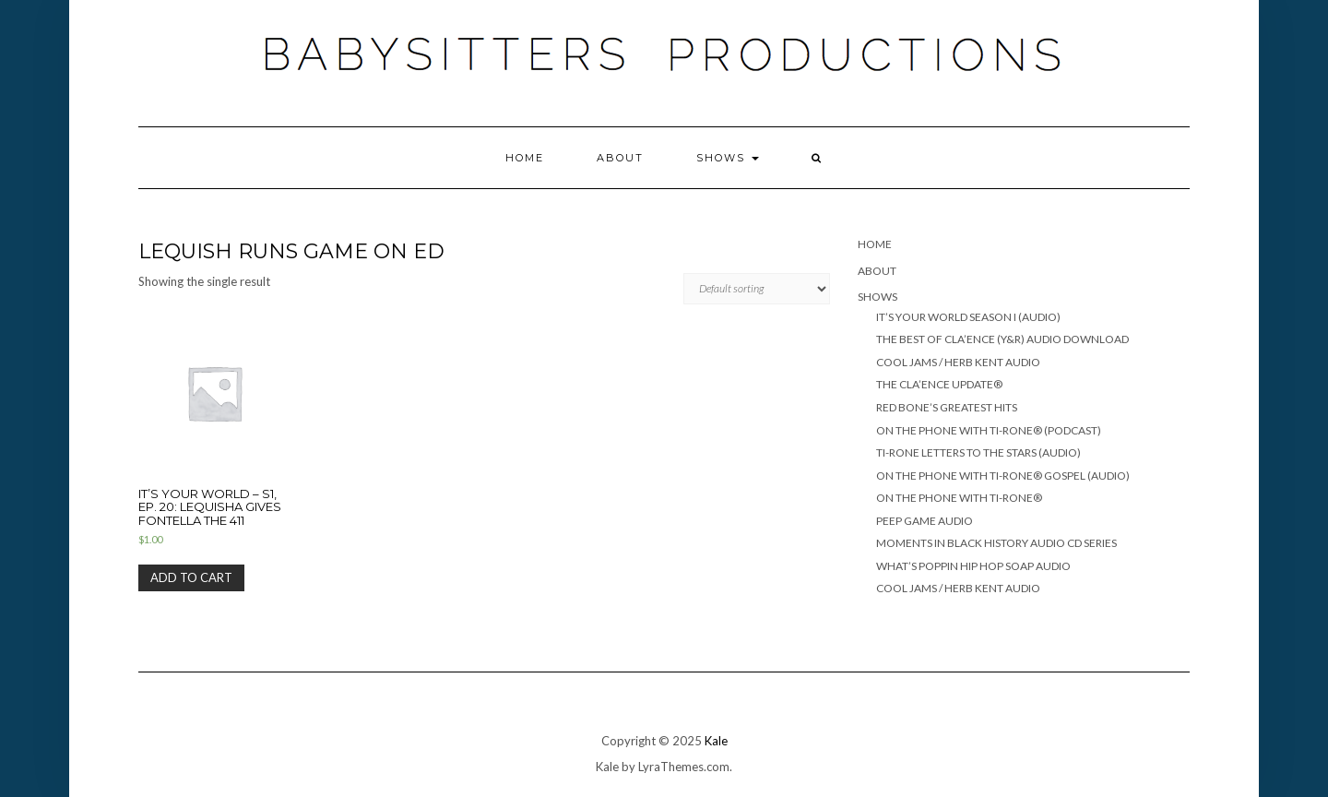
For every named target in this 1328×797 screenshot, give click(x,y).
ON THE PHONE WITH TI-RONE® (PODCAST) (988, 430)
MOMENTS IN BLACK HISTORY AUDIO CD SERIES (996, 543)
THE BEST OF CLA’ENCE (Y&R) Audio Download (1002, 339)
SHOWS (727, 157)
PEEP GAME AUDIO (924, 521)
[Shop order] (756, 288)
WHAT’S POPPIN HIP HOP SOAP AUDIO (973, 566)
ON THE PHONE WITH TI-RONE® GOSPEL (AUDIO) (1003, 475)
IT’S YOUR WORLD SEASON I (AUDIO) (968, 317)
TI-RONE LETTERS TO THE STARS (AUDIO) (978, 452)
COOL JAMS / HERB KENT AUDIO (958, 362)
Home (524, 157)
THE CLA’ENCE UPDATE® (939, 384)
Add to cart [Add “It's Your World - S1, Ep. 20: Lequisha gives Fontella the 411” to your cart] (191, 577)
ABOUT (620, 157)
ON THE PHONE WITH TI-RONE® (959, 498)
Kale (716, 740)
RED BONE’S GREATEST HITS (946, 407)
